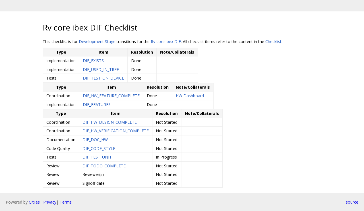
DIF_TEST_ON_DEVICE (103, 78)
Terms (66, 202)
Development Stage (97, 41)
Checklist (273, 41)
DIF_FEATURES (97, 104)
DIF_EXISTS (93, 60)
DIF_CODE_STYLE (98, 148)
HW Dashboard (190, 95)
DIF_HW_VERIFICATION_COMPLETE (115, 130)
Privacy (49, 202)
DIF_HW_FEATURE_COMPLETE (111, 95)
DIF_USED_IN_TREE (101, 69)
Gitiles (34, 202)
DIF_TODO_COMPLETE (104, 166)
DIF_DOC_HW (95, 139)
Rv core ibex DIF (166, 41)
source (352, 202)
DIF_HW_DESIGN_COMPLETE (109, 122)
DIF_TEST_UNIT (97, 157)
